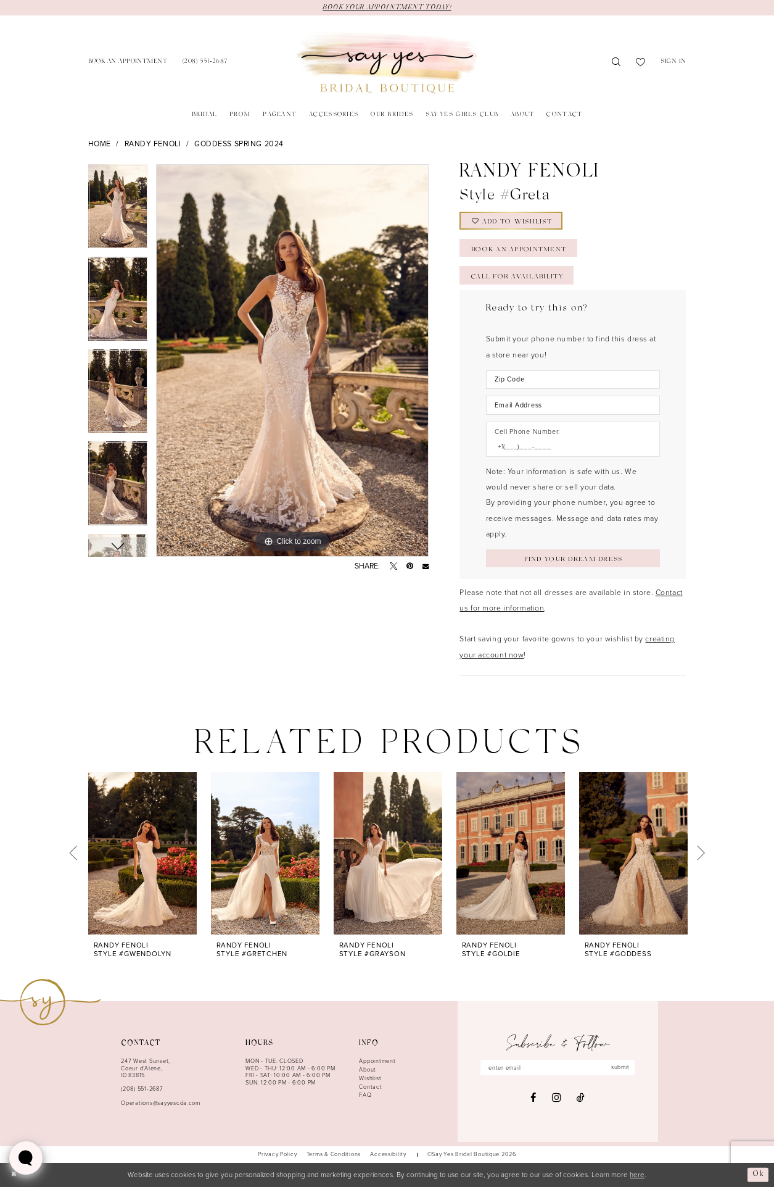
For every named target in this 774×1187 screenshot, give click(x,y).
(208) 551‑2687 (142, 1089)
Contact (370, 1087)
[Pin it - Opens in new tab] (409, 566)
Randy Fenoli (153, 143)
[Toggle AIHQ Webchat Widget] (26, 1158)
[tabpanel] (118, 210)
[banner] (387, 62)
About (367, 1069)
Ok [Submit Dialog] (758, 1174)
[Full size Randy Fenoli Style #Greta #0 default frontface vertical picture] (292, 360)
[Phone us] (205, 62)
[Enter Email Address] (573, 405)
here (637, 1175)
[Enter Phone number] (568, 446)
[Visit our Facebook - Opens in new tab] (533, 1097)
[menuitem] (127, 62)
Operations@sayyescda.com (160, 1103)
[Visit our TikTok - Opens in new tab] (581, 1097)
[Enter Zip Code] (573, 379)
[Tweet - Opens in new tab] (393, 566)
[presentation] (142, 853)
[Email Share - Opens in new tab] (425, 566)
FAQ (365, 1095)
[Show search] (616, 62)
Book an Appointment (518, 250)
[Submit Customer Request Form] (573, 558)
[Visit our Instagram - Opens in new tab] (556, 1098)
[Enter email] (557, 1067)
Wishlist (370, 1078)
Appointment (377, 1061)
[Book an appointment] (127, 62)
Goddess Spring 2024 (239, 143)
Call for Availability (517, 277)
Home (99, 143)
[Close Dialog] (14, 1175)
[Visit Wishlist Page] (640, 62)
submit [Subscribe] (620, 1067)
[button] (673, 62)
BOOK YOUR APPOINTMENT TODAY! (387, 7)
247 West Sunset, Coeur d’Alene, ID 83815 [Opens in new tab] (145, 1068)
